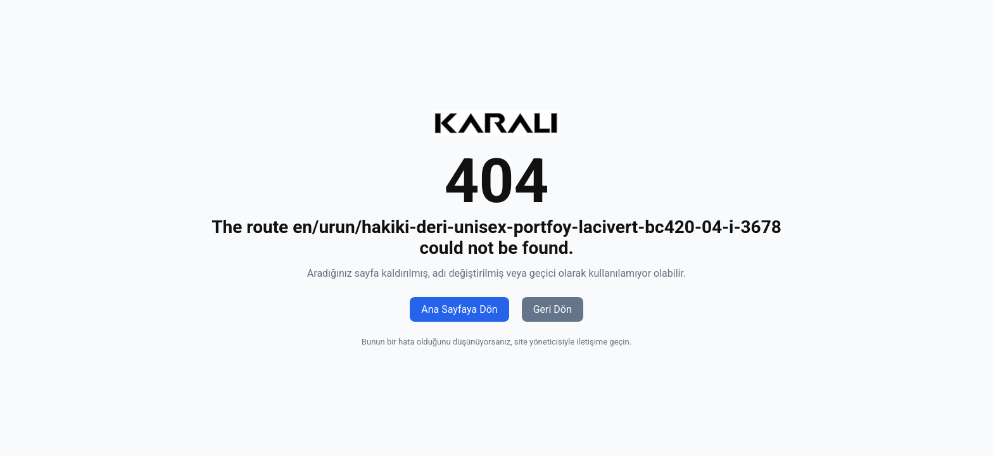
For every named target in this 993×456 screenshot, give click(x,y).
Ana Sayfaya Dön (459, 309)
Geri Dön (552, 309)
